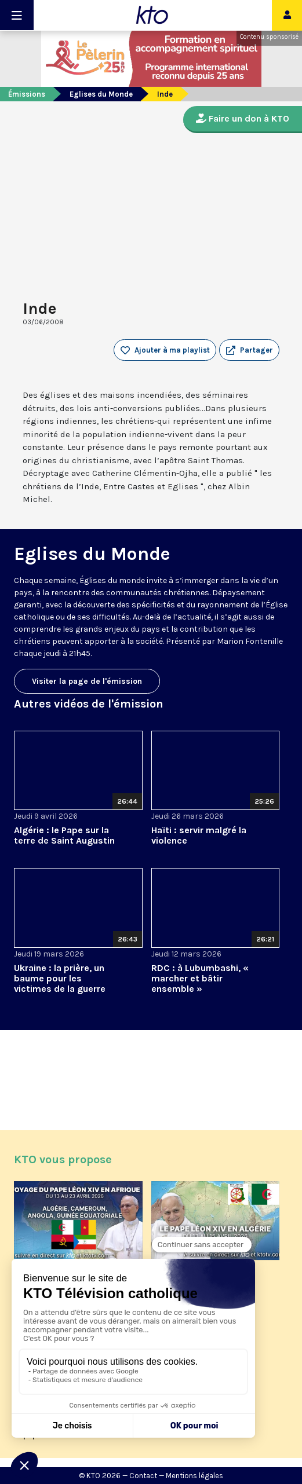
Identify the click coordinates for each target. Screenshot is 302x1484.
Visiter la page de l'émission (87, 681)
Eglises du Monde (101, 94)
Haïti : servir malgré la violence (198, 835)
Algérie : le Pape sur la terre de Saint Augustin (64, 835)
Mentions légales (194, 1475)
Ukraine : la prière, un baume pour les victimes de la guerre (59, 978)
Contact (143, 1475)
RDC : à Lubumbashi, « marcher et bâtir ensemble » (200, 978)
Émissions (26, 94)
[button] (249, 350)
